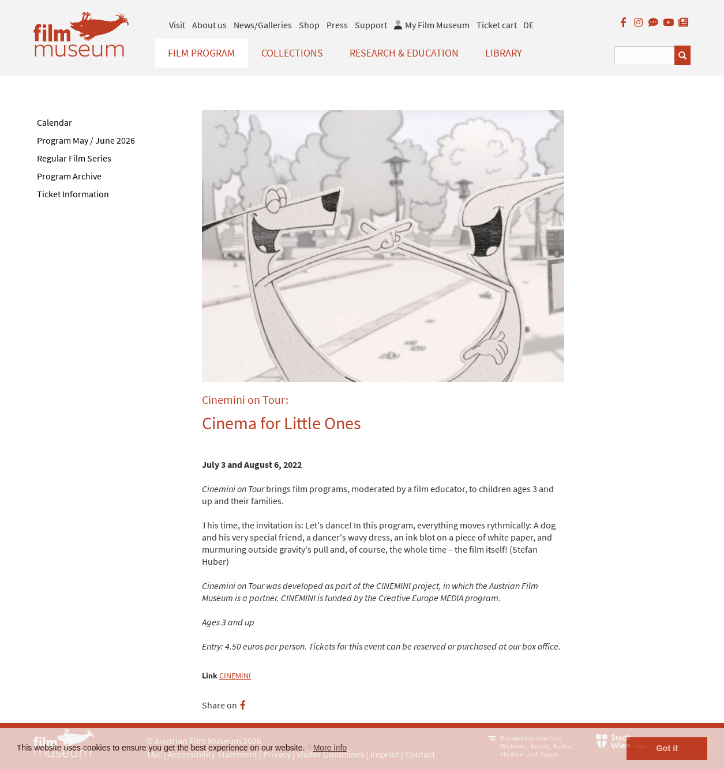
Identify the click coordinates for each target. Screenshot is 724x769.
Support (371, 25)
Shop (309, 25)
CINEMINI (235, 676)
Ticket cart (497, 25)
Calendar (54, 122)
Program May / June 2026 (86, 140)
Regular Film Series (74, 158)
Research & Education (404, 52)
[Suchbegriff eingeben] (644, 55)
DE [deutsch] (528, 25)
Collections (292, 52)
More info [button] (330, 747)
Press (337, 25)
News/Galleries (263, 25)
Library (503, 52)
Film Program (201, 52)
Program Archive (69, 176)
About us (209, 25)
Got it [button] (667, 748)
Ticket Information (73, 194)
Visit (177, 25)
